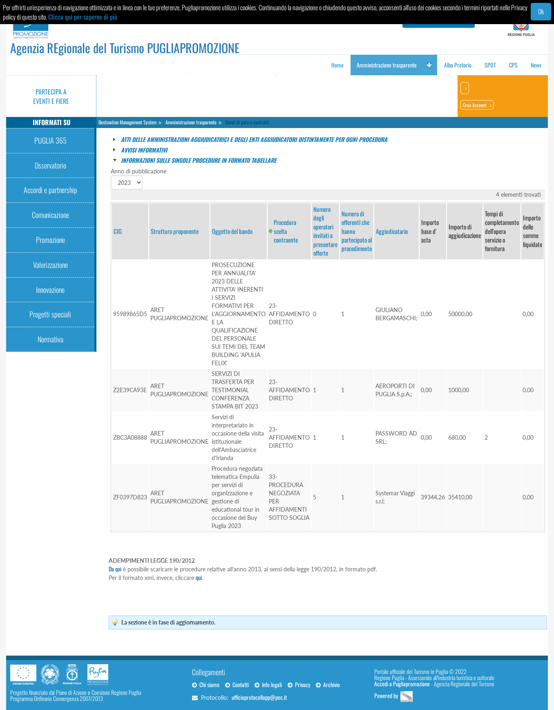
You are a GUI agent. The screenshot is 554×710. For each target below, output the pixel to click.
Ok (541, 11)
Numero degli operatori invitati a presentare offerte (325, 230)
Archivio (328, 684)
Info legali (268, 684)
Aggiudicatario (392, 231)
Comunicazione (50, 214)
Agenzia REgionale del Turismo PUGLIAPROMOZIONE (124, 47)
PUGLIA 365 (50, 140)
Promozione (50, 239)
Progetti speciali (50, 314)
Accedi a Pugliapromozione (402, 683)
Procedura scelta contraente (286, 231)
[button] (429, 65)
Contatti (237, 684)
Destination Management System (127, 122)
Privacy (299, 684)
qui (199, 577)
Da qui (115, 568)
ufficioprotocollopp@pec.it (259, 697)
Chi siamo (205, 684)
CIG (118, 231)
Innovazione (50, 289)
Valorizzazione (50, 264)
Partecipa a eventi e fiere (51, 96)
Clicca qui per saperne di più (82, 17)
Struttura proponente (175, 231)
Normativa (50, 339)
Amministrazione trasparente (191, 122)
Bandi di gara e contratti (247, 122)
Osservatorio (50, 165)
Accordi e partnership (50, 189)
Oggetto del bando (232, 231)
